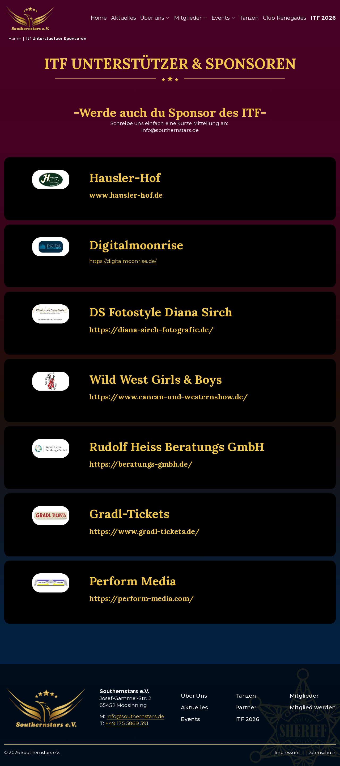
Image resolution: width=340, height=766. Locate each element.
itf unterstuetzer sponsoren (56, 38)
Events (223, 18)
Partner (245, 707)
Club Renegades (285, 18)
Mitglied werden (313, 707)
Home (99, 18)
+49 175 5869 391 (126, 723)
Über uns (155, 18)
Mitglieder (190, 18)
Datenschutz (321, 752)
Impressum (287, 752)
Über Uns (194, 696)
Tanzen (249, 18)
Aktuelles (123, 18)
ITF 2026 (323, 18)
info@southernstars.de (135, 716)
